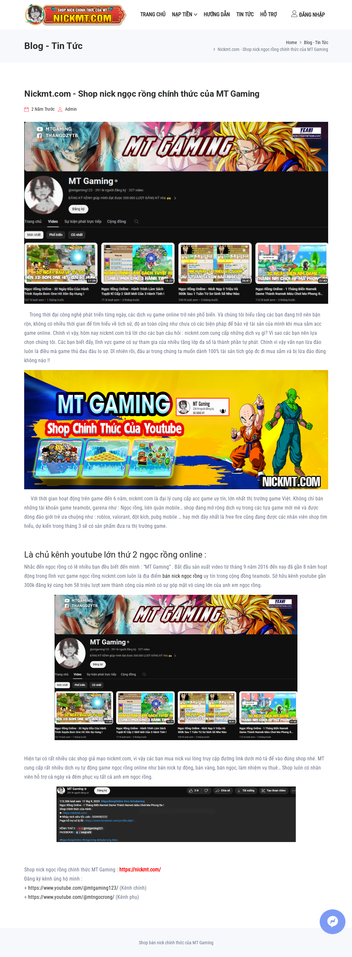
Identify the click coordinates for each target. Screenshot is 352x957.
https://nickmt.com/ (140, 870)
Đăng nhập (308, 14)
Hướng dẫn (217, 14)
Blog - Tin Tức (316, 42)
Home (291, 42)
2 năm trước (39, 109)
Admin (67, 109)
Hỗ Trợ (268, 14)
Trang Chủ (152, 14)
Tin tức (245, 14)
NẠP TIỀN (182, 14)
